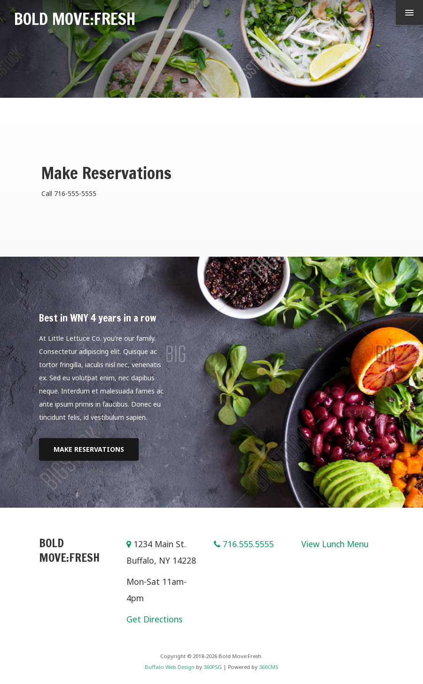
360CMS (268, 666)
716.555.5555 (248, 544)
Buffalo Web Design (170, 666)
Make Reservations (89, 449)
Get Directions (154, 619)
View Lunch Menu (334, 544)
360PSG (213, 666)
